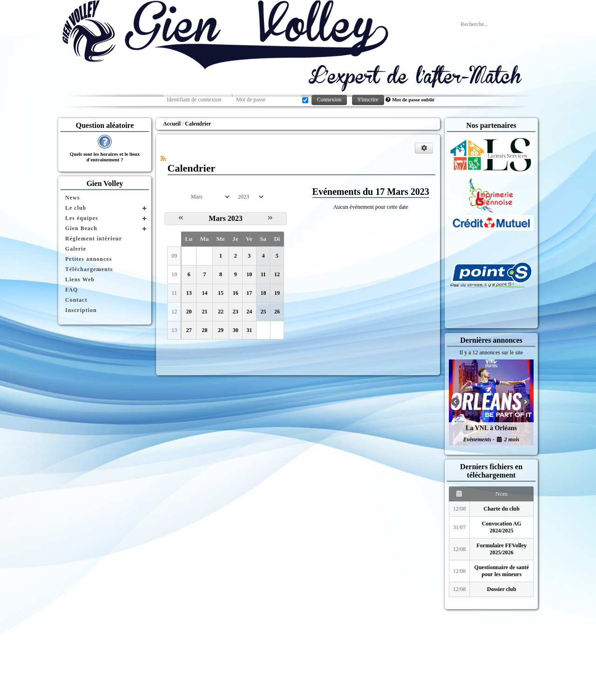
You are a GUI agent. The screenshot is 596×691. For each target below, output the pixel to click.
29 (221, 330)
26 (277, 311)
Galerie (75, 249)
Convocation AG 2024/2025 (502, 527)
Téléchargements (89, 269)
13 (189, 293)
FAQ (71, 289)
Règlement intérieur (93, 238)
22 (221, 311)
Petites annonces (88, 259)
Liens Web (80, 279)
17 (249, 293)
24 (249, 311)
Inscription (81, 310)
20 (189, 311)
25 (263, 311)
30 (235, 330)
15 (221, 293)
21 (204, 311)
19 (277, 293)
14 (204, 293)
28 (204, 330)
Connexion (329, 99)
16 (235, 293)
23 (235, 311)
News (72, 197)
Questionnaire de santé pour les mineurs (501, 571)
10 (249, 274)
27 (189, 330)
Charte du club (502, 508)
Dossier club (501, 589)
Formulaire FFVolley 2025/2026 (501, 549)
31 (249, 330)
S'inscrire (368, 99)
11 (263, 274)
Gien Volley (105, 183)
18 (263, 293)
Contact (76, 300)
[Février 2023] (180, 218)
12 (277, 274)
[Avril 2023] (270, 218)
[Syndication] (163, 158)
